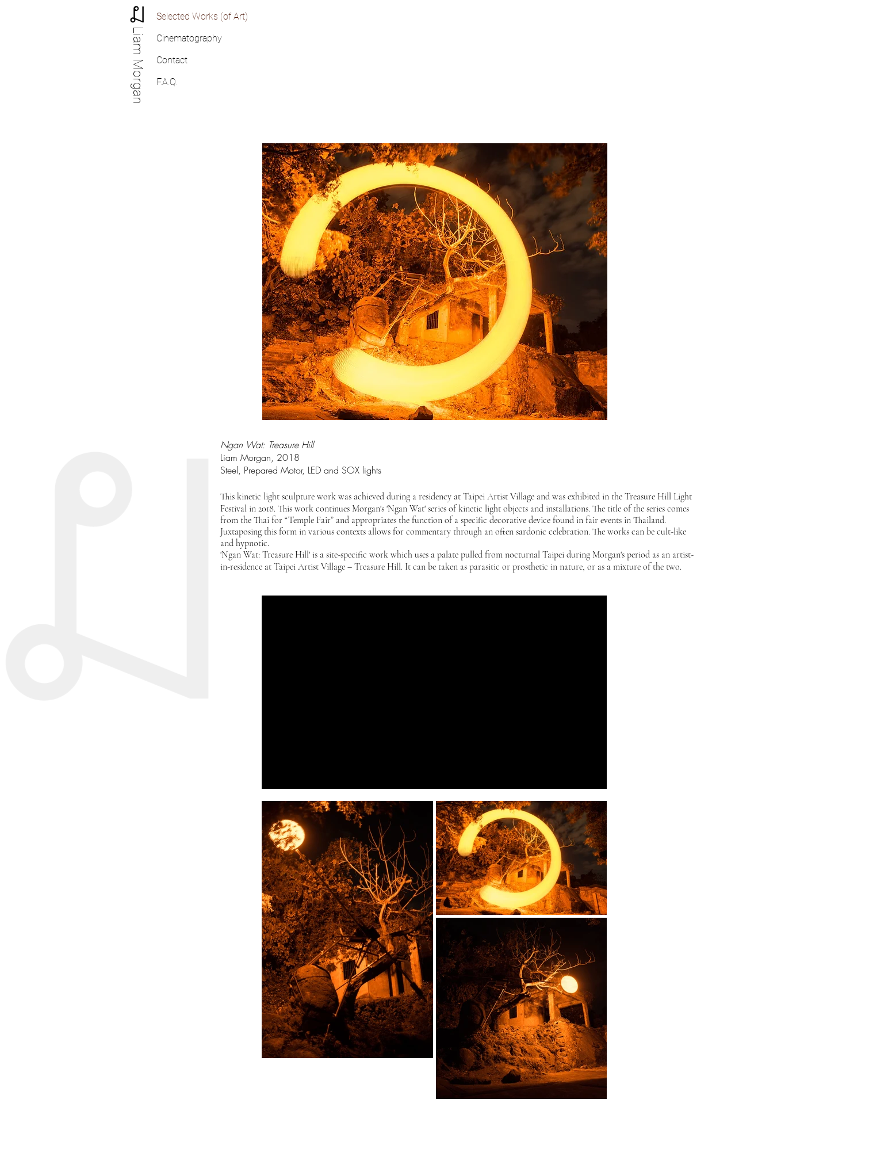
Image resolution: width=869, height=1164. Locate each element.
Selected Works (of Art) (202, 16)
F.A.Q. (167, 82)
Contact (171, 60)
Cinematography (189, 38)
